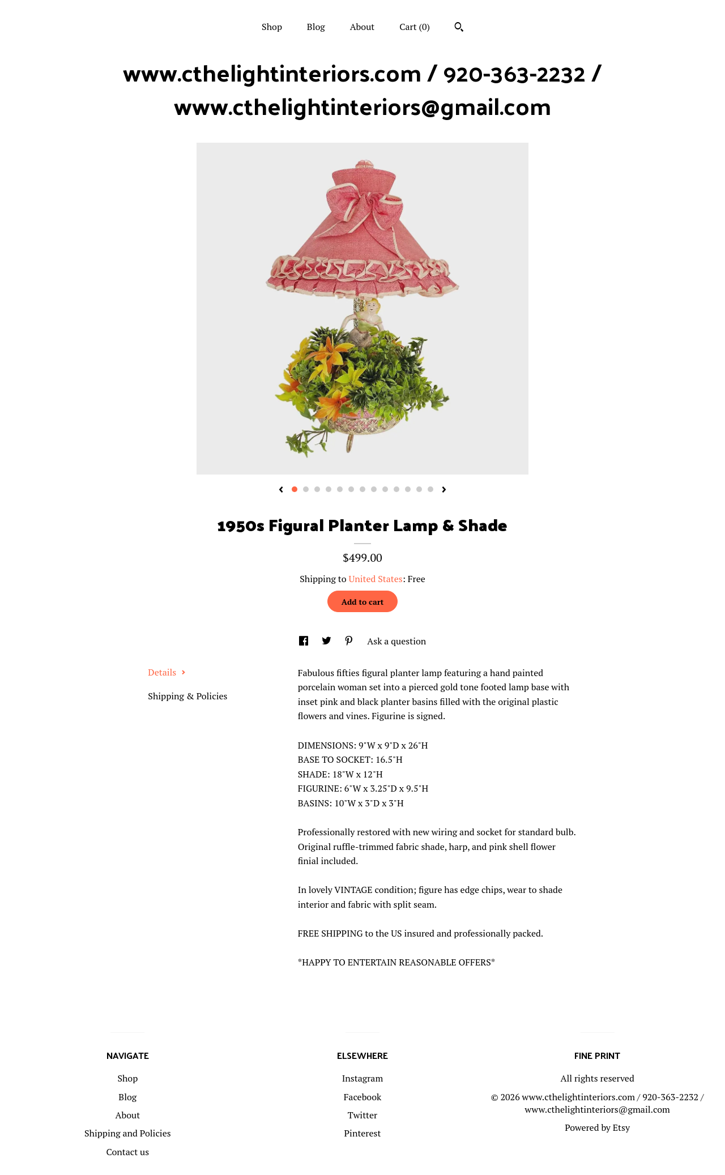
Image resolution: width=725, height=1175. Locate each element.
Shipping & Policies (187, 696)
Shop (272, 26)
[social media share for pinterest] (350, 641)
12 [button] (419, 489)
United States (375, 578)
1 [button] (294, 489)
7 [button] (362, 489)
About (362, 26)
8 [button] (374, 489)
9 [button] (385, 489)
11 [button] (408, 489)
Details (167, 672)
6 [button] (351, 489)
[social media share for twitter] (328, 641)
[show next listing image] (444, 490)
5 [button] (340, 489)
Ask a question (396, 641)
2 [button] (306, 489)
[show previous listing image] (281, 490)
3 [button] (317, 489)
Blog (316, 26)
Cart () (414, 26)
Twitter (362, 1115)
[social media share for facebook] (304, 641)
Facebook (363, 1097)
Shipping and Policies (127, 1133)
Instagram (362, 1078)
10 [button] (396, 489)
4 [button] (328, 489)
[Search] (459, 28)
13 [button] (430, 489)
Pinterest (362, 1133)
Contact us (127, 1152)
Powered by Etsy (597, 1127)
